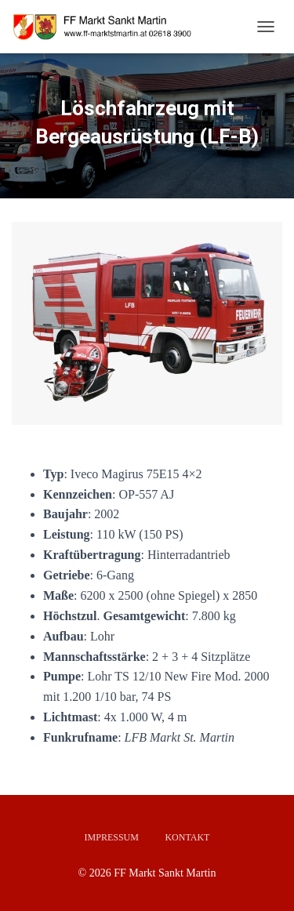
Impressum (112, 837)
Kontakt (187, 837)
